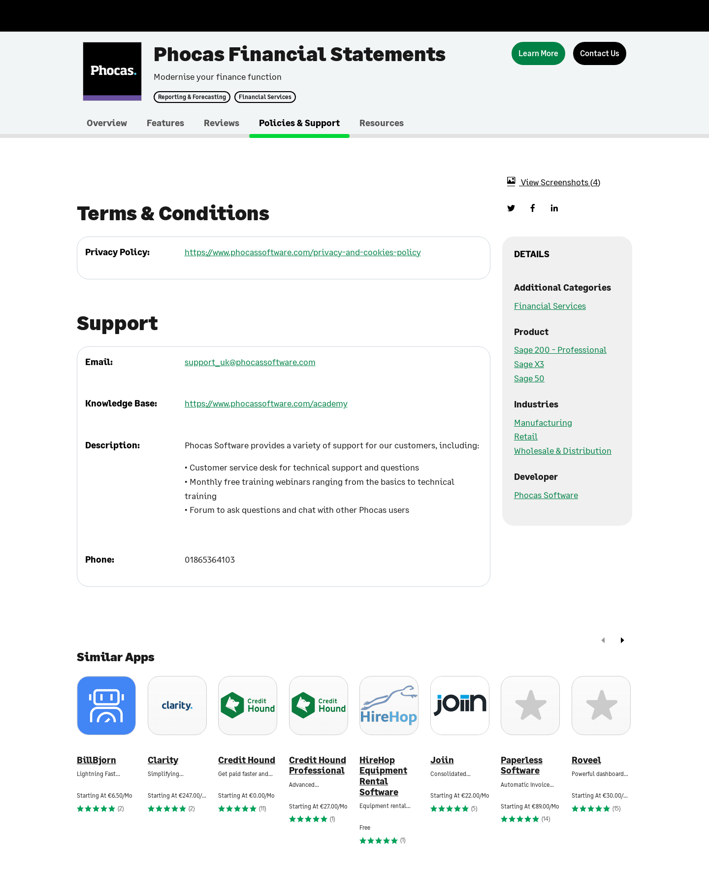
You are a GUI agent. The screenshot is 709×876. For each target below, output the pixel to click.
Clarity (163, 760)
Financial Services (265, 97)
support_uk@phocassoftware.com (250, 361)
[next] (622, 641)
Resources (381, 122)
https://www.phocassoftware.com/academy (266, 403)
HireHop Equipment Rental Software (383, 776)
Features (165, 122)
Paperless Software (522, 765)
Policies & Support (299, 122)
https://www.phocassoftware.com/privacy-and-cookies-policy (303, 251)
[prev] (603, 641)
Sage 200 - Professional (560, 349)
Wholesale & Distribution (563, 450)
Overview (107, 122)
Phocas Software (546, 494)
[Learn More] (538, 53)
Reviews (221, 122)
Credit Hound (246, 760)
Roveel (586, 760)
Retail (526, 436)
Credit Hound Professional (317, 765)
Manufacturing (543, 422)
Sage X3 (529, 363)
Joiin (442, 760)
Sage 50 (529, 377)
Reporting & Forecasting (192, 97)
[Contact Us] (599, 53)
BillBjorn (96, 760)
